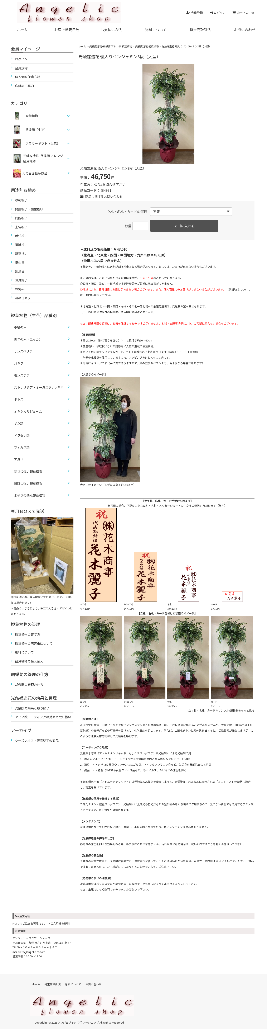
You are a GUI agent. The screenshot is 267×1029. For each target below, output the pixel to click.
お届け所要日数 (66, 29)
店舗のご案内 (24, 86)
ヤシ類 (18, 423)
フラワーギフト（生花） (42, 143)
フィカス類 (22, 447)
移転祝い (21, 200)
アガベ (18, 459)
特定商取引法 (200, 29)
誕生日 (19, 262)
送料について (155, 29)
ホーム (22, 29)
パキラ (18, 363)
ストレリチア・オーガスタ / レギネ (38, 387)
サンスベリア (23, 351)
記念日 (19, 271)
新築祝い (21, 253)
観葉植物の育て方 (27, 634)
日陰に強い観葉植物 (28, 483)
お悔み (19, 289)
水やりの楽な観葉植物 (29, 495)
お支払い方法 (111, 29)
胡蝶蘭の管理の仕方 (29, 684)
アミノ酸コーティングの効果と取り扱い (43, 717)
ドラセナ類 (22, 435)
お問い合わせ (244, 29)
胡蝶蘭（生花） (36, 129)
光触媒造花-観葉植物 (147, 46)
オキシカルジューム (28, 411)
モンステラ (22, 375)
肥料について (24, 652)
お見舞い (21, 280)
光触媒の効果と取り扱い (32, 708)
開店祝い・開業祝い (29, 209)
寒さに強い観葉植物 (28, 471)
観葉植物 (31, 116)
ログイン (21, 59)
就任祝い (21, 235)
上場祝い (21, 227)
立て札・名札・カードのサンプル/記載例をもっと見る (221, 710)
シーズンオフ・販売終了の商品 (37, 740)
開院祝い (21, 218)
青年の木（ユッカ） (28, 339)
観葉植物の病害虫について (34, 643)
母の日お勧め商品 (30, 173)
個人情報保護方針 (27, 77)
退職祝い (21, 244)
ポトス (18, 399)
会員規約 (21, 68)
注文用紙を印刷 (59, 923)
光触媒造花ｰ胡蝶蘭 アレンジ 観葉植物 (110, 46)
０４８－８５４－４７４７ (41, 947)
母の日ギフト (24, 298)
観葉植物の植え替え (29, 661)
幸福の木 (20, 327)
